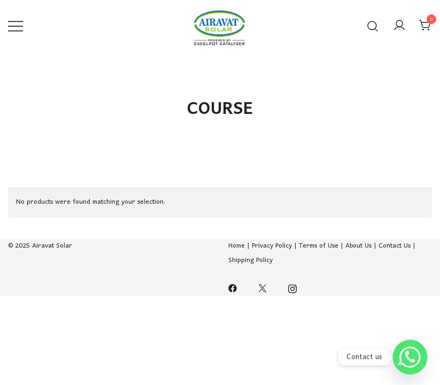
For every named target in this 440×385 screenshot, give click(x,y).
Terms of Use (318, 245)
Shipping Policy (250, 260)
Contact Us (395, 245)
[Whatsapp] (410, 357)
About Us (358, 245)
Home (237, 245)
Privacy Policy (272, 245)
